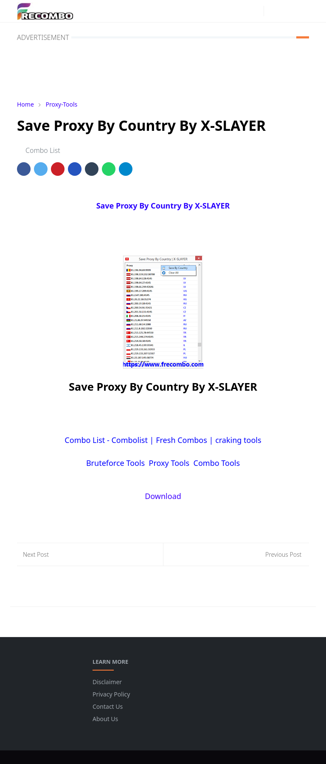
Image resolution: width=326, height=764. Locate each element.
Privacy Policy (111, 694)
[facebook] (241, 11)
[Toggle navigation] (302, 11)
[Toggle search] (287, 11)
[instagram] (255, 11)
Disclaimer (107, 682)
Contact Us (108, 706)
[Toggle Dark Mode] (273, 11)
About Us (105, 719)
